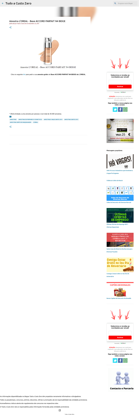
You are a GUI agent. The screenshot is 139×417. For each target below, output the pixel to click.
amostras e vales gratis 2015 (53, 119)
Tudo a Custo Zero (18, 3)
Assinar (120, 86)
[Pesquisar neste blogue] (127, 3)
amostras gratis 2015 (71, 119)
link (24, 74)
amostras (13, 119)
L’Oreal (35, 122)
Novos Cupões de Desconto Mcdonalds (119, 298)
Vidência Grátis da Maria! (115, 180)
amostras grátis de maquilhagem (20, 122)
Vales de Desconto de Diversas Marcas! (119, 202)
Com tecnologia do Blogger (70, 410)
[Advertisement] (48, 92)
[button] (10, 27)
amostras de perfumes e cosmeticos (30, 119)
